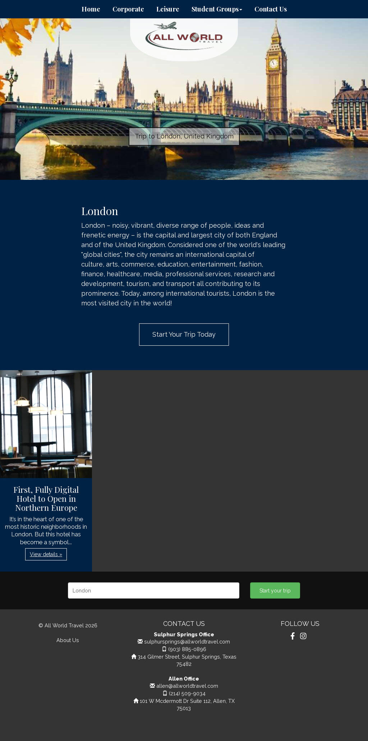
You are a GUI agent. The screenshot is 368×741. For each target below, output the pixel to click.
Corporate (128, 9)
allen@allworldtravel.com (187, 686)
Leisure (167, 9)
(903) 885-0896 (187, 649)
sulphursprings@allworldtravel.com (187, 641)
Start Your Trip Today (184, 334)
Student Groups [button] (217, 9)
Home (91, 9)
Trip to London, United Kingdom (184, 136)
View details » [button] (46, 554)
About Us (67, 640)
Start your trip (275, 591)
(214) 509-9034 (187, 693)
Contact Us (270, 9)
